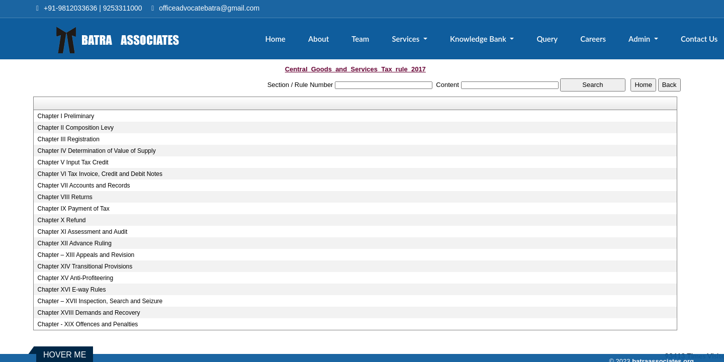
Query (547, 38)
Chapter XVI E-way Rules (71, 289)
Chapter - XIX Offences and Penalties (87, 324)
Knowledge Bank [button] (479, 38)
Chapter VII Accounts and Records (83, 185)
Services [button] (406, 38)
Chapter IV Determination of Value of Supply (96, 150)
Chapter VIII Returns (64, 197)
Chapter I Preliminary (65, 116)
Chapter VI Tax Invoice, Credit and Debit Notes (99, 173)
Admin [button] (640, 38)
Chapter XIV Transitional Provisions (84, 266)
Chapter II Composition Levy (75, 127)
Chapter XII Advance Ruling (74, 243)
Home (275, 38)
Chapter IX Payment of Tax (73, 208)
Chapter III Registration (68, 139)
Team (360, 38)
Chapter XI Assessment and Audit (82, 231)
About (318, 38)
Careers (593, 38)
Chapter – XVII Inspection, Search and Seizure (99, 301)
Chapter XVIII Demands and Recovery (88, 312)
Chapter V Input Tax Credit (72, 162)
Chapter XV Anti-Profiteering (75, 278)
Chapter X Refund (61, 220)
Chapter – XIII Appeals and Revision (85, 254)
